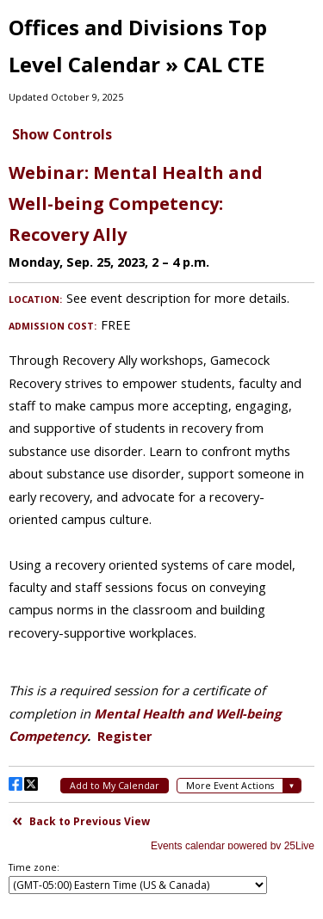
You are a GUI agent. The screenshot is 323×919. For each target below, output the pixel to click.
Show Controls (62, 134)
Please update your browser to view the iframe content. (161, 500)
